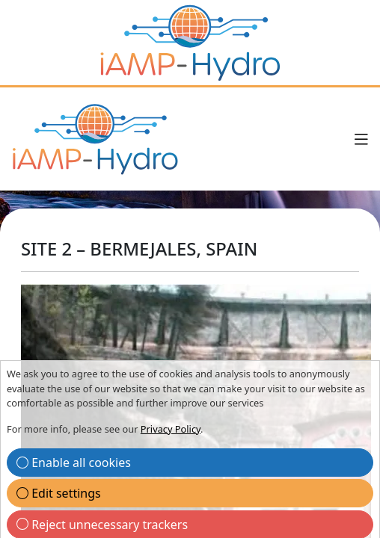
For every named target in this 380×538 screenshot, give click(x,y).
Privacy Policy (170, 429)
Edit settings (58, 493)
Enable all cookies (73, 462)
